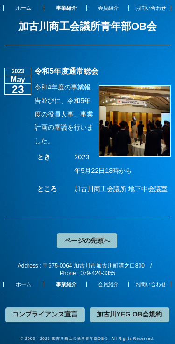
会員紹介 (108, 8)
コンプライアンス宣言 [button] (44, 314)
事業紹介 (66, 8)
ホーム (23, 8)
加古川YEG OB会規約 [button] (129, 314)
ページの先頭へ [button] (87, 240)
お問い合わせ (150, 8)
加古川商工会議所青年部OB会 (87, 26)
